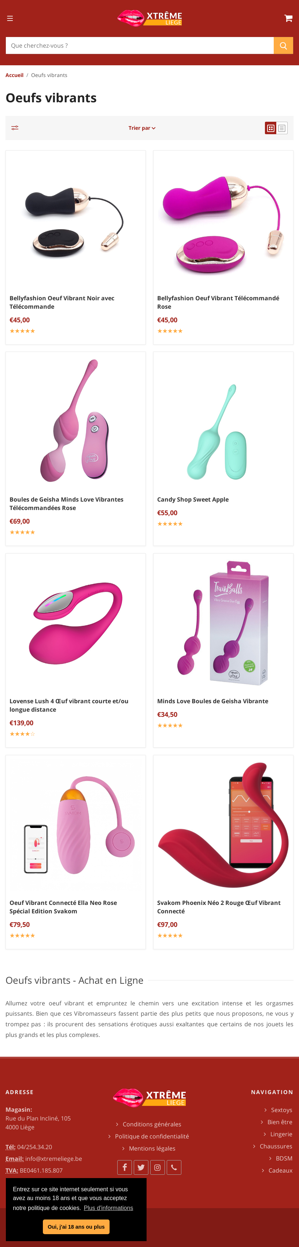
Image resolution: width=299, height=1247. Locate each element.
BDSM (284, 1158)
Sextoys (281, 1110)
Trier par (142, 127)
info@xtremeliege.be (53, 1159)
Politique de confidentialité (152, 1136)
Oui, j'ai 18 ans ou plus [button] (76, 1227)
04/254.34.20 (34, 1147)
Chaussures (276, 1146)
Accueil (14, 74)
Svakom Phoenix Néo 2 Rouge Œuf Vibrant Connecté (219, 907)
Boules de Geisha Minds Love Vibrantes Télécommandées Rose (66, 503)
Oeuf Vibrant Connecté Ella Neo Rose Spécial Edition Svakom (63, 907)
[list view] (282, 128)
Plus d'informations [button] (108, 1208)
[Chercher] (140, 45)
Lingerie (281, 1134)
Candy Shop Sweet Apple (193, 499)
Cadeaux (280, 1170)
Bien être (279, 1122)
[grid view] (270, 128)
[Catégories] (16, 127)
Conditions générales (152, 1124)
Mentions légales (152, 1148)
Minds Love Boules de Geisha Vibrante (212, 701)
